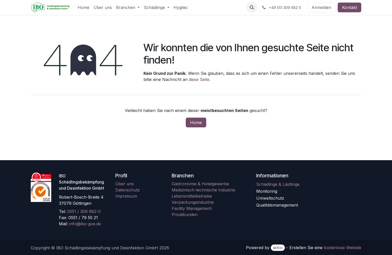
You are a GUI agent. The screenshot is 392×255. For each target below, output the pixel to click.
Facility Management (192, 208)
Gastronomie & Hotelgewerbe (200, 183)
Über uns (124, 183)
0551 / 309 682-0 (84, 211)
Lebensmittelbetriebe (192, 196)
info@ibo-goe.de (85, 223)
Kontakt (349, 7)
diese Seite (199, 79)
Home (196, 122)
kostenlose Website (342, 247)
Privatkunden (185, 214)
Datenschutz (127, 189)
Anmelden (321, 7)
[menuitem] (83, 7)
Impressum (126, 196)
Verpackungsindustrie (193, 202)
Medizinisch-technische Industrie (203, 189)
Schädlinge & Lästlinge (278, 184)
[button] (251, 7)
